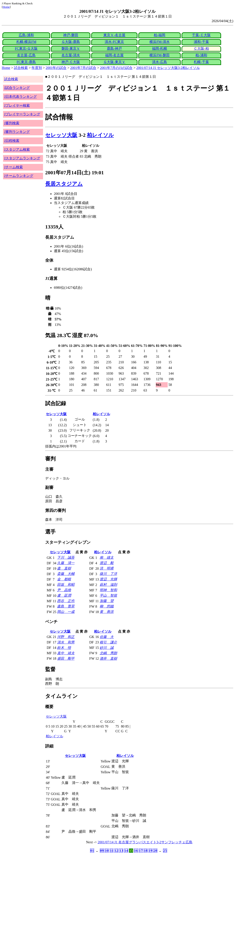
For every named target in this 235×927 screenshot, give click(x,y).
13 (121, 850)
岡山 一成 (65, 612)
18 (145, 850)
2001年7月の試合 (83, 68)
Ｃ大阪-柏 (201, 48)
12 (116, 850)
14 (126, 850)
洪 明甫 (107, 568)
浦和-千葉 (201, 42)
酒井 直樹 (108, 658)
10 (106, 850)
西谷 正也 (65, 601)
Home (6, 6)
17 (140, 850)
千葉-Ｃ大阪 (201, 35)
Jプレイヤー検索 (17, 105)
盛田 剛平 (65, 658)
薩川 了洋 (108, 574)
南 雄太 (107, 557)
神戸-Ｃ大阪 (70, 62)
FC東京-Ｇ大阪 (26, 48)
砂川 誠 (107, 648)
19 (150, 850)
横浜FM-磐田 (159, 55)
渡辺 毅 (107, 563)
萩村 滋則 (108, 584)
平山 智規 (108, 595)
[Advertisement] (97, 887)
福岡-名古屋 (114, 55)
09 (102, 850)
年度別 (36, 68)
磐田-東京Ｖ (70, 48)
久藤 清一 (65, 563)
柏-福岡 (159, 35)
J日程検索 (11, 140)
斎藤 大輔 (65, 574)
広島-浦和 (26, 35)
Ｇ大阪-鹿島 (70, 42)
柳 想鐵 (107, 606)
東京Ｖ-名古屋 (114, 35)
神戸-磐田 (70, 35)
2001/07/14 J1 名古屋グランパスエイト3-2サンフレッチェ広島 (145, 842)
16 (136, 850)
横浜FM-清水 (159, 42)
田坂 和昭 (65, 584)
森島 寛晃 (65, 606)
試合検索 (21, 68)
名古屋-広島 (26, 55)
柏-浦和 (201, 55)
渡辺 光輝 (108, 579)
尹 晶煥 (64, 590)
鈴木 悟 (64, 648)
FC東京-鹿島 (26, 62)
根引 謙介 (108, 642)
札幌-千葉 (201, 62)
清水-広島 (159, 62)
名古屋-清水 (70, 55)
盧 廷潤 (64, 595)
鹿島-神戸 (114, 48)
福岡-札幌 (159, 48)
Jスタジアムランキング (22, 158)
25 (165, 850)
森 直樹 (64, 568)
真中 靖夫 (65, 653)
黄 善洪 (107, 612)
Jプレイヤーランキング (22, 114)
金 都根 (64, 579)
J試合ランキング (17, 88)
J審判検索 (11, 123)
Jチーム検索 (13, 167)
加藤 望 (107, 601)
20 (155, 850)
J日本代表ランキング (20, 96)
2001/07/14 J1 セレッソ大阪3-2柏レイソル (168, 68)
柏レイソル (100, 135)
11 (111, 850)
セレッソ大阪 (61, 135)
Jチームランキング (18, 176)
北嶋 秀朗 (108, 653)
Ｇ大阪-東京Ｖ (114, 62)
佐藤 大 (107, 637)
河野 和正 (65, 637)
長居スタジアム (64, 184)
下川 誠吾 (65, 557)
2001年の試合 (56, 68)
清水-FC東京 (114, 42)
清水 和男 (65, 642)
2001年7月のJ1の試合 (116, 68)
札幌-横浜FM (26, 42)
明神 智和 (108, 590)
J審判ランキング (17, 132)
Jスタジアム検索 (17, 149)
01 (92, 850)
